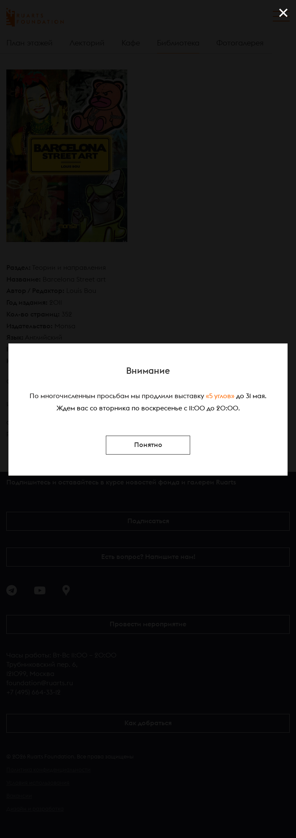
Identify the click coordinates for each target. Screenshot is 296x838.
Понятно (148, 445)
